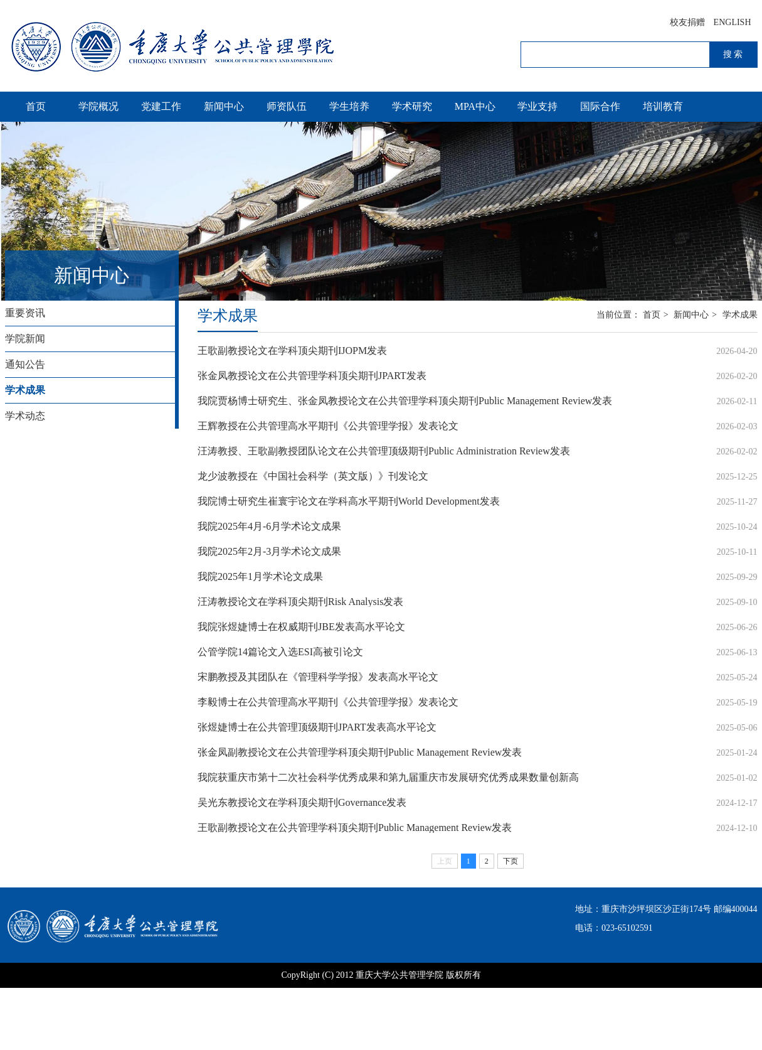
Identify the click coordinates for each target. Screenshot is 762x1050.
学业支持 (537, 106)
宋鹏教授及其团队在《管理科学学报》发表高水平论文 (318, 677)
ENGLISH (732, 22)
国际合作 (600, 106)
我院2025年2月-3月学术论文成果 (269, 551)
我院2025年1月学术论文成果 (260, 576)
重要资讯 (25, 313)
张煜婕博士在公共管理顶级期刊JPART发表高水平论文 (317, 727)
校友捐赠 (687, 22)
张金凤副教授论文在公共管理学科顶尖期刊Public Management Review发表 (360, 752)
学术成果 (25, 390)
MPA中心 (475, 106)
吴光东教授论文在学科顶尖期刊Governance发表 (302, 802)
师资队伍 (287, 106)
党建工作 (161, 106)
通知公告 (25, 364)
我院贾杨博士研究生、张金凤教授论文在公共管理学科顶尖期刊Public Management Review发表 (405, 400)
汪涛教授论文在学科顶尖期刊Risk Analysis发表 (300, 601)
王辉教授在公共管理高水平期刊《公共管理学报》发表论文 (328, 426)
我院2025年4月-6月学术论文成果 (269, 526)
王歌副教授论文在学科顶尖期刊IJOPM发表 (292, 350)
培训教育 (663, 106)
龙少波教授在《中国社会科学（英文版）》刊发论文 (313, 476)
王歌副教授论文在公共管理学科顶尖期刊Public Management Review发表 (355, 827)
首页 (36, 106)
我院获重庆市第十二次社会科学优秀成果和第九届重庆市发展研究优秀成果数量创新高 (388, 777)
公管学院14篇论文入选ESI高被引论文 (280, 651)
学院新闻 (25, 338)
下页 (510, 861)
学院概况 (98, 106)
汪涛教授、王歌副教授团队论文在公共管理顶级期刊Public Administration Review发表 (384, 451)
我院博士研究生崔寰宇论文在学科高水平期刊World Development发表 (349, 501)
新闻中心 (224, 106)
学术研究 (412, 106)
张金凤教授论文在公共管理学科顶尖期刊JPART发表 (312, 375)
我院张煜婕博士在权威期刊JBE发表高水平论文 (301, 626)
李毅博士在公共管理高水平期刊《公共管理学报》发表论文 (328, 702)
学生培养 (349, 106)
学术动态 (25, 415)
